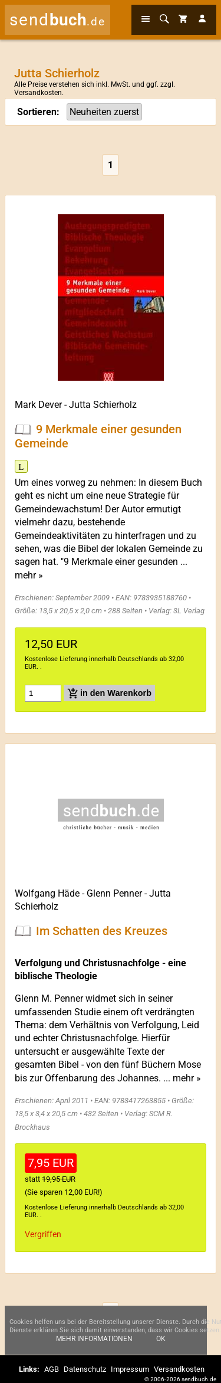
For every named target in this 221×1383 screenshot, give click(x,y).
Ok (161, 1339)
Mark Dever (38, 404)
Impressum (130, 1369)
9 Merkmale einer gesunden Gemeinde (98, 436)
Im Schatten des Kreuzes (101, 931)
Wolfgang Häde (47, 893)
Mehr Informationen (94, 1339)
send (57, 20)
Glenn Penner (114, 893)
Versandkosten (38, 93)
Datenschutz (85, 1369)
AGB (51, 1369)
